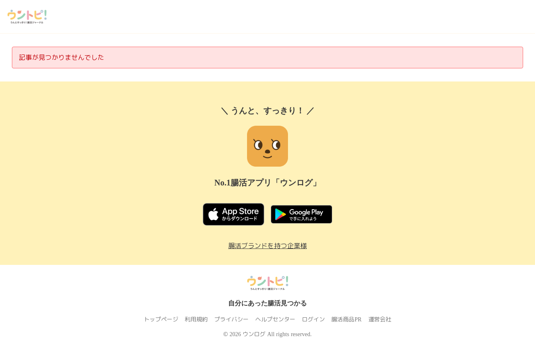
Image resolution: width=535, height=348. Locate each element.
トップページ (161, 319)
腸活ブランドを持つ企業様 (267, 245)
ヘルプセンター (276, 319)
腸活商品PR (346, 319)
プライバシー (232, 319)
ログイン (313, 319)
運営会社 (379, 319)
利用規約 (196, 319)
